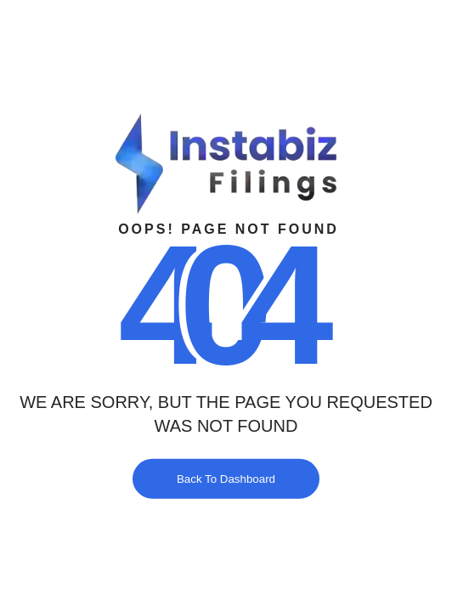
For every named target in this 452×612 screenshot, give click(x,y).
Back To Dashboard (226, 478)
